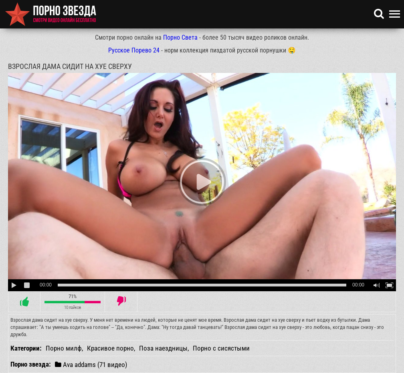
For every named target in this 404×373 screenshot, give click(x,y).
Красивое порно (110, 348)
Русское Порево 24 (134, 50)
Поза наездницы (163, 348)
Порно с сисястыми (221, 348)
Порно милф (64, 348)
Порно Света (180, 37)
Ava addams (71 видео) (91, 364)
